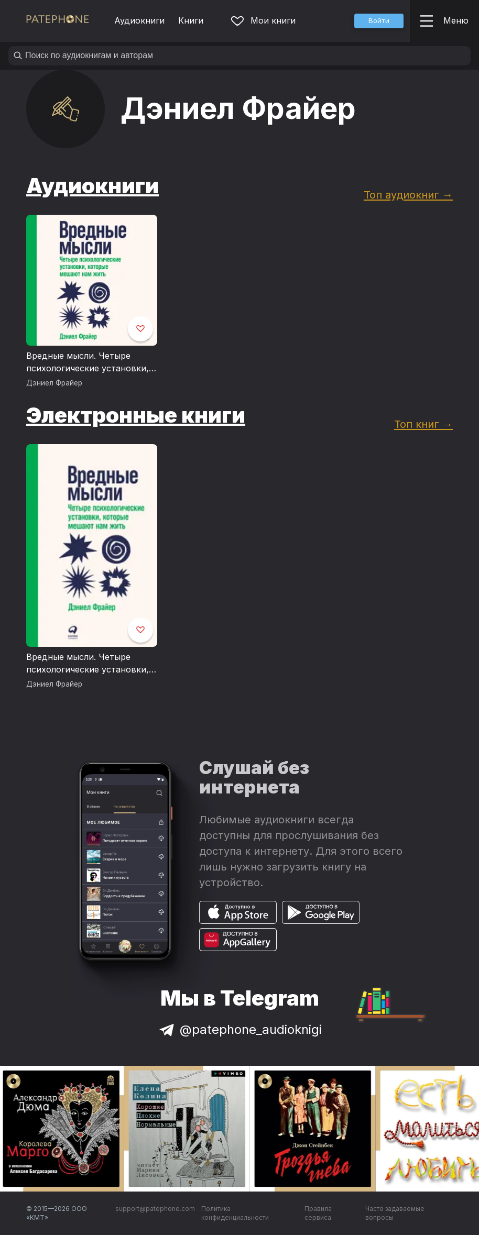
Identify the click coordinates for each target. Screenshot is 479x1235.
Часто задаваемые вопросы (394, 1213)
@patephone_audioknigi (239, 1029)
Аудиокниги (139, 20)
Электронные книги (135, 415)
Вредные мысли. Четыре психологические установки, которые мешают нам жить (87, 362)
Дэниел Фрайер (54, 383)
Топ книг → (423, 424)
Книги (190, 20)
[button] (379, 21)
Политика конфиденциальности (235, 1213)
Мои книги (263, 20)
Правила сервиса (318, 1213)
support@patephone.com (155, 1208)
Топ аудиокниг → (408, 194)
